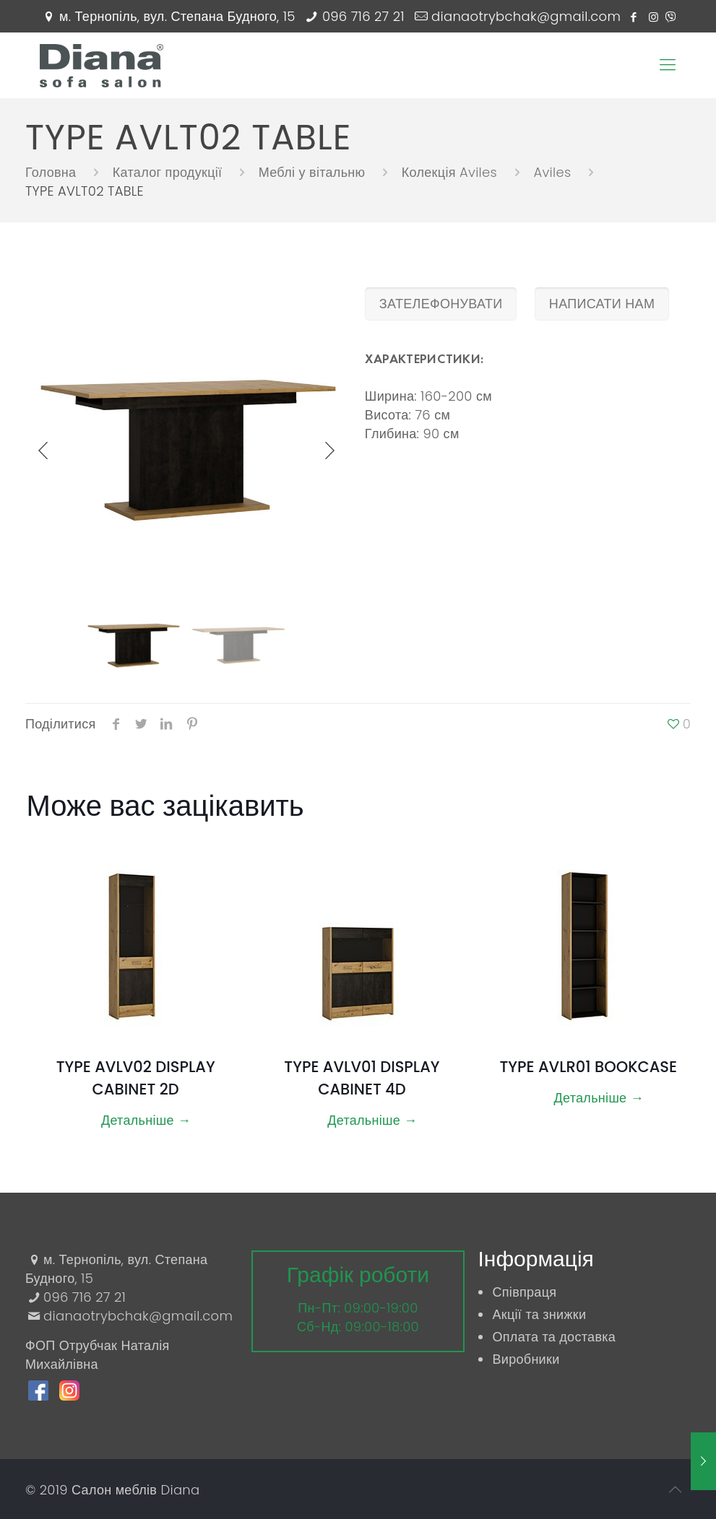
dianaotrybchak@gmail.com (526, 16)
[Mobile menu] (667, 65)
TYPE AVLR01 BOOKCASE (588, 1066)
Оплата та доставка (554, 1337)
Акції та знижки (539, 1314)
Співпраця (524, 1292)
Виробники (525, 1359)
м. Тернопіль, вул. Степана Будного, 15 (177, 16)
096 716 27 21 (363, 16)
